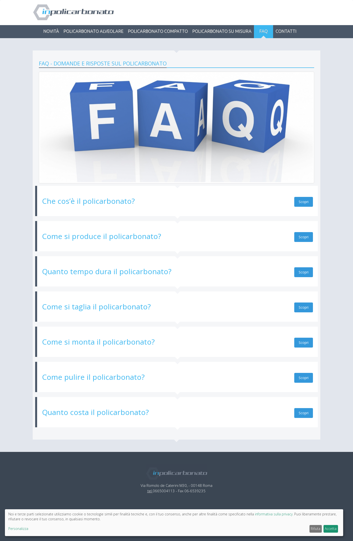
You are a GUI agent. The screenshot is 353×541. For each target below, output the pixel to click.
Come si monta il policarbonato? (98, 342)
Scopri (304, 201)
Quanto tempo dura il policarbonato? (106, 271)
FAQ (263, 31)
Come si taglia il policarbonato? (96, 307)
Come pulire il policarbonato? (93, 377)
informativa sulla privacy (274, 514)
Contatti (286, 31)
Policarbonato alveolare (93, 31)
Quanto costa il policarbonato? (95, 412)
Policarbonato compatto (158, 31)
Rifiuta (315, 528)
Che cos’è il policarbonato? (88, 201)
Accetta (331, 528)
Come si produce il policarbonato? (101, 236)
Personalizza (18, 528)
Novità (51, 31)
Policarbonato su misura (221, 31)
